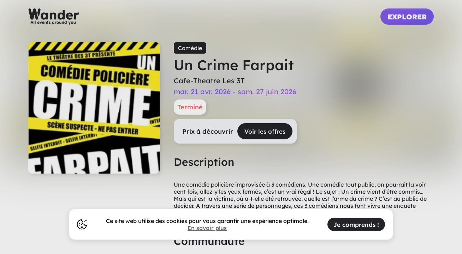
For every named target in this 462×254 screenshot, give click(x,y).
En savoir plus (207, 227)
